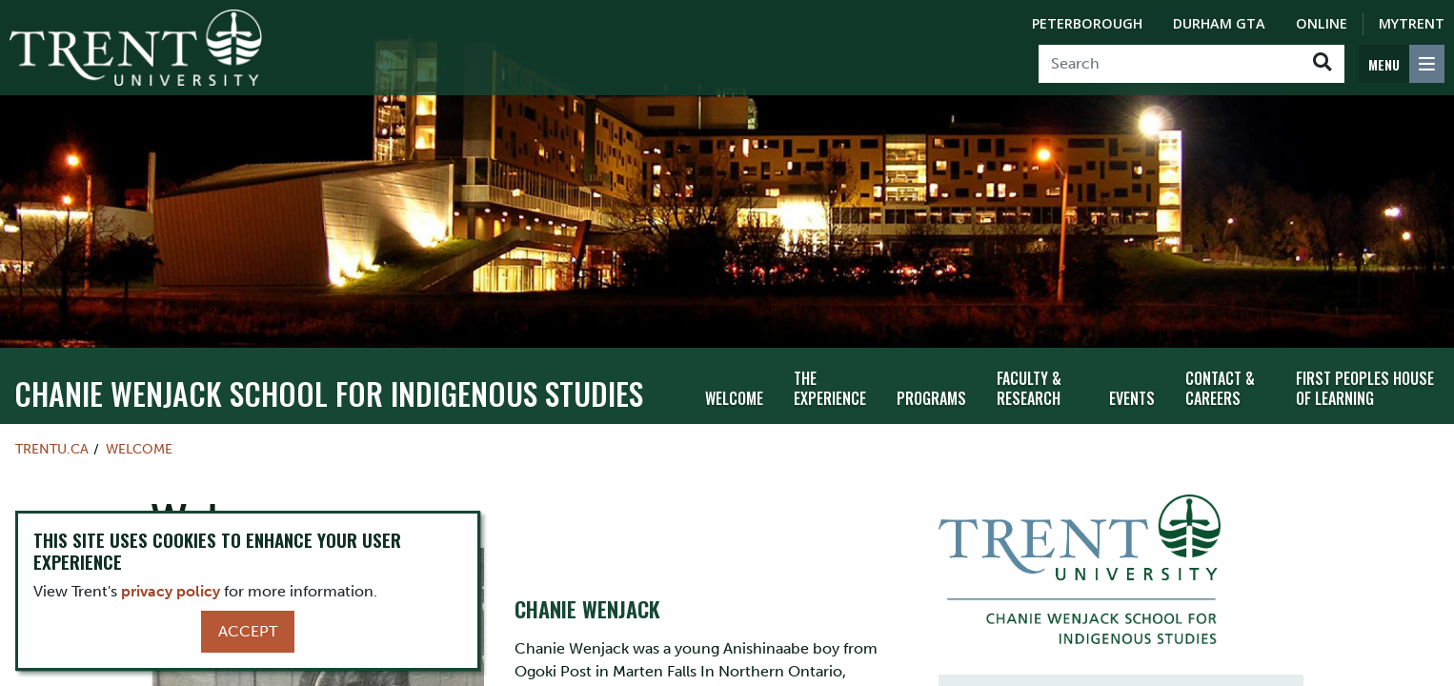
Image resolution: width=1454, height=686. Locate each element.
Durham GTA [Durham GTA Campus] (1219, 23)
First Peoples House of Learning (1365, 379)
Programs (931, 389)
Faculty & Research (1029, 379)
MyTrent (1411, 23)
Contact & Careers (1220, 379)
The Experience (830, 379)
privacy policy (170, 591)
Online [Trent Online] (1321, 23)
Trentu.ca (52, 440)
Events (1132, 389)
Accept (247, 631)
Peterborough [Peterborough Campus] (1087, 23)
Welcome (734, 389)
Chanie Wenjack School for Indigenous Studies (328, 384)
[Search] (1170, 64)
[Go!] (1322, 64)
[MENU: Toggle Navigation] (1401, 64)
